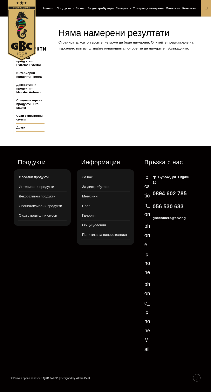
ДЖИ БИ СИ (50, 378)
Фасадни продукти (34, 177)
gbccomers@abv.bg (169, 218)
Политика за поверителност (104, 235)
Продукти (63, 8)
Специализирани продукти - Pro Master (29, 103)
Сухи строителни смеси (29, 117)
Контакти (189, 8)
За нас (81, 8)
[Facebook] (196, 377)
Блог (86, 206)
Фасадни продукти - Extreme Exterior (28, 61)
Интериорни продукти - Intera (29, 74)
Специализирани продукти (40, 206)
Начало (48, 8)
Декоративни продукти (37, 196)
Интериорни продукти (36, 187)
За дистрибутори (101, 8)
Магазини (173, 8)
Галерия (122, 8)
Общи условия (94, 225)
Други (20, 127)
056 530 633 (168, 206)
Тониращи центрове (148, 8)
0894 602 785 (170, 193)
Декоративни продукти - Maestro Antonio (28, 88)
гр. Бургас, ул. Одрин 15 (171, 179)
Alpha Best (83, 378)
